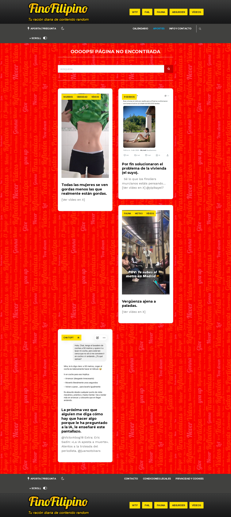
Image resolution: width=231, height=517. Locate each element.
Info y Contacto (180, 28)
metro (139, 213)
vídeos (95, 97)
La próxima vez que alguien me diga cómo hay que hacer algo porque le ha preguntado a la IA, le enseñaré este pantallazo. (84, 420)
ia (78, 337)
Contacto (131, 478)
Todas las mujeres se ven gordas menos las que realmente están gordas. (84, 189)
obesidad (82, 97)
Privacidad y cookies (189, 478)
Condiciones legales (157, 478)
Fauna (161, 12)
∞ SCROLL (38, 38)
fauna (127, 213)
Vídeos (196, 12)
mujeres (68, 97)
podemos (129, 97)
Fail (147, 12)
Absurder (178, 12)
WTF (135, 12)
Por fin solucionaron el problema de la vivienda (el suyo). (144, 168)
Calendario (140, 28)
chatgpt (68, 337)
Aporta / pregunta (42, 28)
